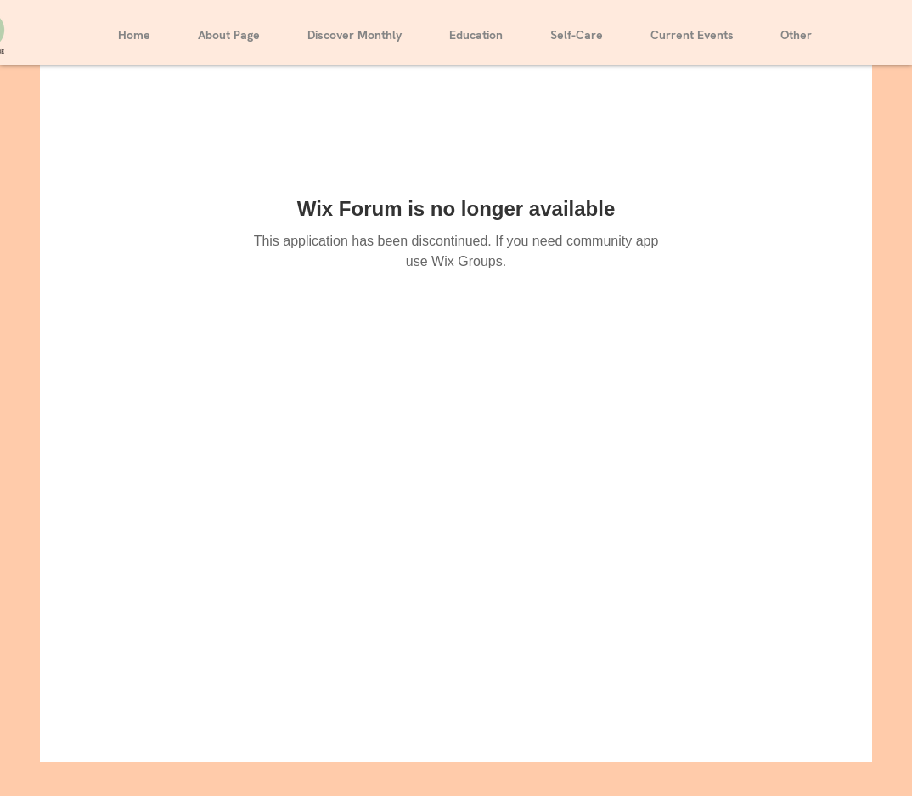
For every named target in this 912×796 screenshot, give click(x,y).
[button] (354, 27)
